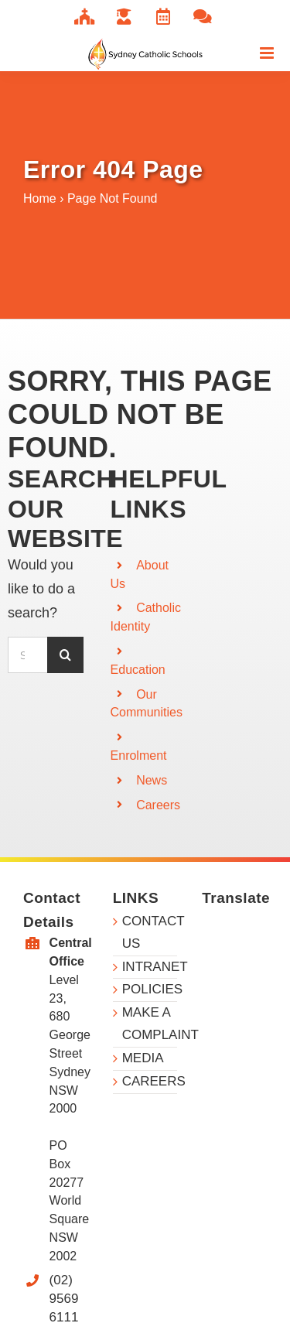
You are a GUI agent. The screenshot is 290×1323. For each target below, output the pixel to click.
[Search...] (27, 655)
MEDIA (143, 1058)
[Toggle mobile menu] (268, 53)
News (151, 780)
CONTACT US (150, 932)
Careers (158, 805)
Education (138, 669)
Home (39, 198)
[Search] (65, 655)
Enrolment (139, 755)
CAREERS (150, 1081)
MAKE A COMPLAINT (150, 1023)
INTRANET (150, 966)
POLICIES (150, 989)
